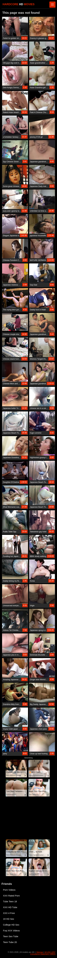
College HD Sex (11, 924)
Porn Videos (9, 889)
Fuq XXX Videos (11, 930)
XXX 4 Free (9, 913)
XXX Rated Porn (11, 895)
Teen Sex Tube (10, 936)
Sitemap (39, 952)
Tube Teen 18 (10, 901)
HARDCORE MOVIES (19, 4)
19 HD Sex (8, 919)
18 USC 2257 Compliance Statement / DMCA (42, 953)
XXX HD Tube (10, 907)
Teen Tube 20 (10, 942)
